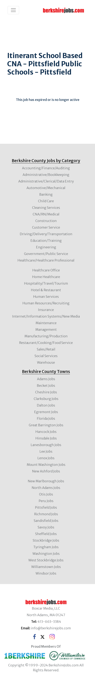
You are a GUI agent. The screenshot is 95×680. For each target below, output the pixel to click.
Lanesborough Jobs (46, 445)
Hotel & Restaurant (46, 290)
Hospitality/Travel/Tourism (46, 283)
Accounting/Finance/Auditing (46, 168)
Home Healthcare (46, 277)
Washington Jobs (46, 553)
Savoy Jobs (46, 527)
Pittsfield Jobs (46, 507)
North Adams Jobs (46, 488)
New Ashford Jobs (46, 471)
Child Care (46, 201)
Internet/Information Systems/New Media (46, 316)
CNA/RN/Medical (46, 214)
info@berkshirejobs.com (51, 628)
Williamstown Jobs (46, 567)
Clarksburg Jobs (46, 399)
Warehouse (46, 362)
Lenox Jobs (45, 458)
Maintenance (46, 323)
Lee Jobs (45, 451)
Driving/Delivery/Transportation (46, 234)
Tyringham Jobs (46, 547)
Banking (46, 194)
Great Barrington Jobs (46, 425)
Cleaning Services (46, 208)
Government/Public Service (46, 254)
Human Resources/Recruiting (46, 303)
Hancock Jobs (46, 432)
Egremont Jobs (46, 412)
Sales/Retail (46, 349)
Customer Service (46, 227)
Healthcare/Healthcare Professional (45, 260)
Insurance (46, 310)
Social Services (46, 356)
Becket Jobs (46, 385)
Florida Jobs (46, 418)
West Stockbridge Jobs (46, 560)
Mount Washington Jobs (46, 465)
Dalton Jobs (46, 405)
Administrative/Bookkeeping (46, 175)
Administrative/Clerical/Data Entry (46, 181)
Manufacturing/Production (46, 336)
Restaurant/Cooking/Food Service (46, 343)
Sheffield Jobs (46, 534)
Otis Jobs (46, 494)
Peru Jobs (46, 501)
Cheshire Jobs (46, 392)
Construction (46, 221)
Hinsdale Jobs (46, 438)
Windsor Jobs (46, 573)
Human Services (46, 296)
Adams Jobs (46, 379)
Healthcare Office (46, 270)
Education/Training (46, 240)
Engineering (46, 247)
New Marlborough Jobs (46, 481)
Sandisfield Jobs (46, 521)
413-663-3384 (49, 621)
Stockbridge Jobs (46, 540)
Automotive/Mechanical (46, 188)
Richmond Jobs (46, 514)
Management (46, 329)
